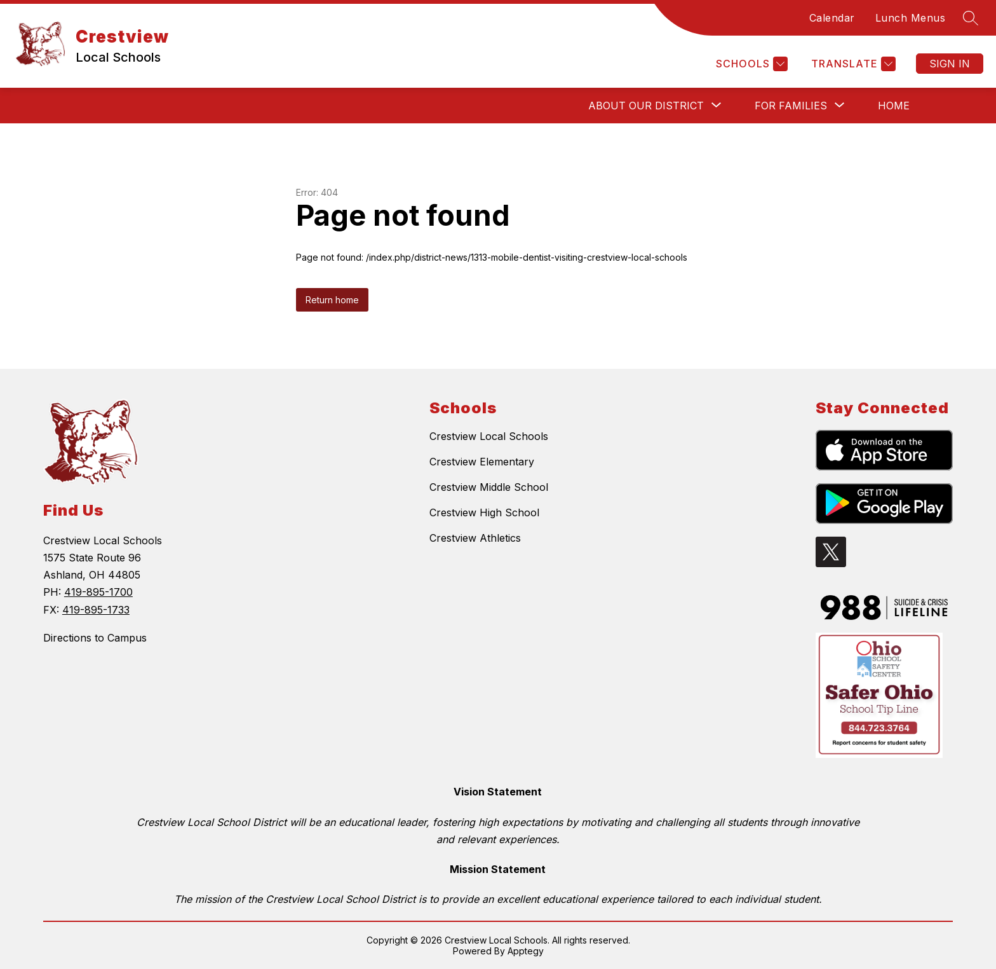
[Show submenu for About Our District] (646, 105)
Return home (332, 299)
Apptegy (526, 950)
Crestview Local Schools (488, 436)
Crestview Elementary (481, 461)
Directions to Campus (95, 637)
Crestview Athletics (475, 538)
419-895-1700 (98, 592)
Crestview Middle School (488, 487)
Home (894, 105)
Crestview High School (484, 512)
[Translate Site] (852, 64)
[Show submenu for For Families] (791, 105)
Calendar (832, 17)
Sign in (949, 63)
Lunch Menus (910, 17)
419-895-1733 (96, 609)
